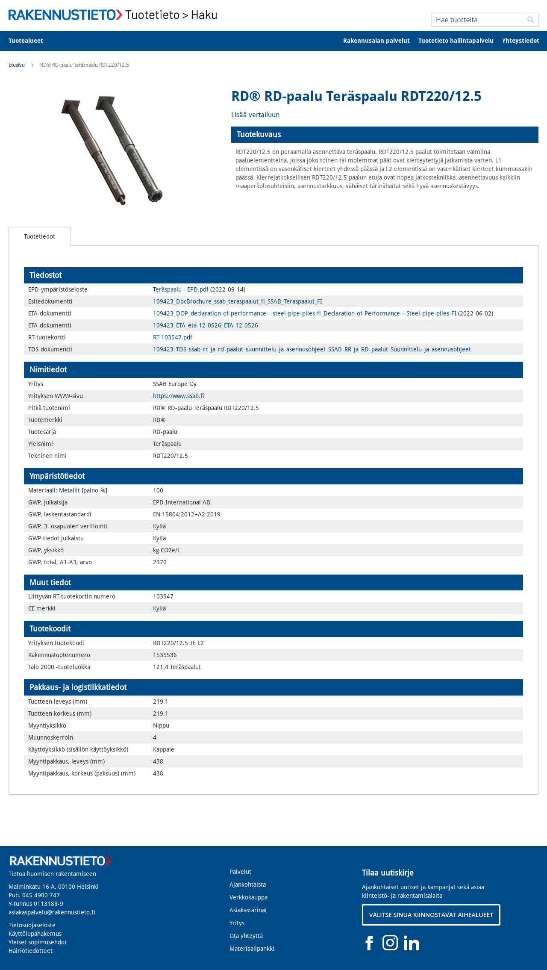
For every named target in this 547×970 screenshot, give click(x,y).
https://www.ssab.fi (178, 395)
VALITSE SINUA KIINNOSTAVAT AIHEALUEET (431, 915)
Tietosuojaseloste (32, 925)
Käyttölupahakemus (35, 933)
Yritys (236, 923)
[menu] (273, 41)
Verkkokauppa (248, 897)
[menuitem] (31, 41)
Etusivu (17, 65)
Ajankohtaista (247, 884)
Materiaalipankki (251, 948)
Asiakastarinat (248, 910)
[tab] (384, 135)
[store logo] (115, 14)
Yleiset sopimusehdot (38, 942)
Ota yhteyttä (246, 935)
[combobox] (485, 20)
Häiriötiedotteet (31, 950)
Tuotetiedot (39, 236)
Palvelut (240, 871)
